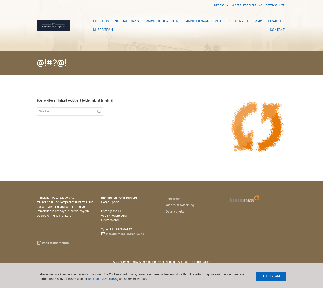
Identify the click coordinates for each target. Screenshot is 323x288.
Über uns (101, 21)
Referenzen (238, 21)
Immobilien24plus (269, 21)
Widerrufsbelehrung (247, 5)
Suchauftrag (127, 21)
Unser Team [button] (103, 30)
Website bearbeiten (53, 243)
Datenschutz (275, 5)
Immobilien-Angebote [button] (203, 21)
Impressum (220, 5)
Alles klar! (271, 276)
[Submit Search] (99, 111)
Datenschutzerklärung (103, 279)
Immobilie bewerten (162, 21)
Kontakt (277, 30)
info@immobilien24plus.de (125, 234)
